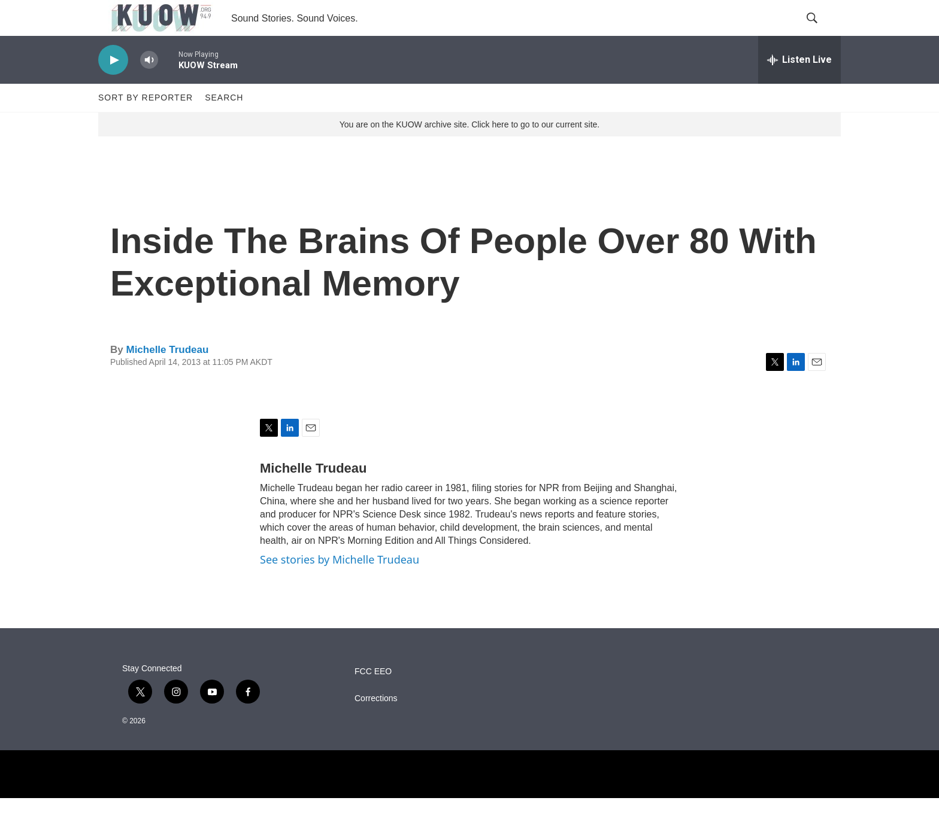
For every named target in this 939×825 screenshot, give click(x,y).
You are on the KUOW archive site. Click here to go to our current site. (469, 151)
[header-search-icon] (821, 31)
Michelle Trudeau (167, 376)
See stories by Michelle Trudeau (339, 586)
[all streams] (799, 87)
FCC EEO (373, 698)
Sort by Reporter (145, 124)
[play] (113, 87)
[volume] (149, 87)
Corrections (376, 725)
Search (224, 124)
